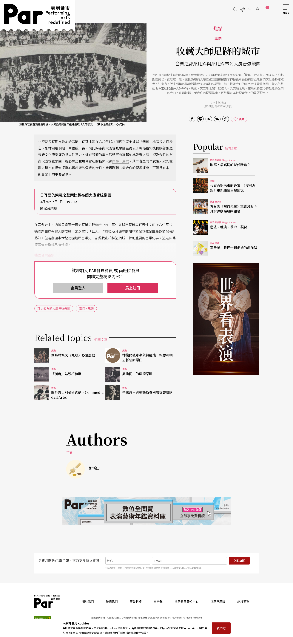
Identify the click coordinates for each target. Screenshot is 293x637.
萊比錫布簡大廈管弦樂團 (53, 308)
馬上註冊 (132, 287)
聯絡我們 (112, 601)
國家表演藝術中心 (186, 601)
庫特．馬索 (120, 161)
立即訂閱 (239, 561)
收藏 (241, 119)
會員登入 (78, 287)
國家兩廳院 (217, 601)
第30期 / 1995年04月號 (218, 106)
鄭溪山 (222, 102)
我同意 (221, 628)
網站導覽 (243, 601)
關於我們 (88, 601)
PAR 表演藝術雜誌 (47, 601)
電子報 (158, 601)
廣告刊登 (136, 601)
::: (277, 6)
